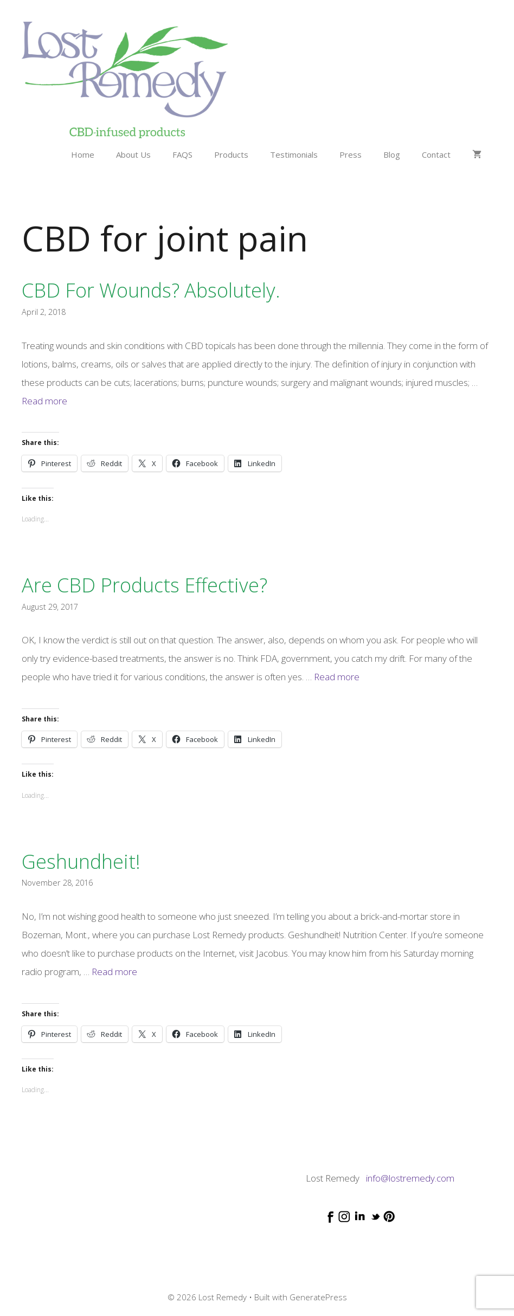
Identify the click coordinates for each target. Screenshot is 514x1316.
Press (350, 154)
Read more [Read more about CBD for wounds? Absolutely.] (44, 401)
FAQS (182, 154)
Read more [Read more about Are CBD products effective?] (336, 676)
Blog (391, 154)
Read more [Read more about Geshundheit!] (114, 971)
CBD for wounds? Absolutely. (151, 290)
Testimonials (294, 154)
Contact (436, 154)
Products (231, 154)
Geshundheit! (81, 861)
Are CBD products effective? (144, 585)
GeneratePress (318, 1297)
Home (82, 154)
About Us (133, 154)
